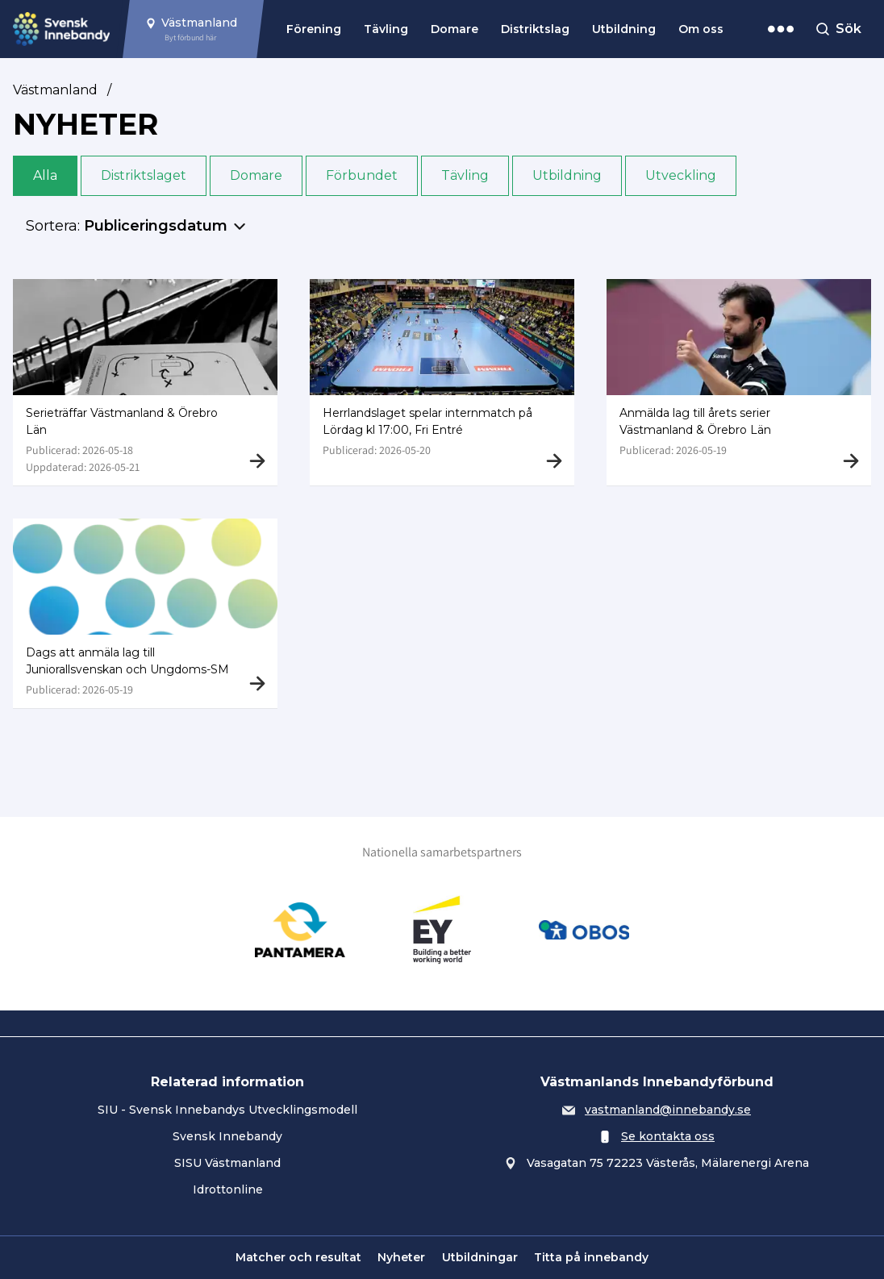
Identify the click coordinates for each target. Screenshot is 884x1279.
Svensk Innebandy (227, 1136)
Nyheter (401, 1257)
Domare (454, 29)
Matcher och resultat (298, 1257)
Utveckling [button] (680, 175)
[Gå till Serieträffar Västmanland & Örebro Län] (145, 382)
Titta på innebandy (591, 1257)
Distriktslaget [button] (143, 175)
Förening (313, 29)
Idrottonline (228, 1189)
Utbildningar (480, 1257)
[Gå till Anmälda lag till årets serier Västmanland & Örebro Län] (739, 382)
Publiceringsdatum (155, 226)
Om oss (700, 29)
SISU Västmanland (227, 1163)
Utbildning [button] (567, 175)
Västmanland (55, 90)
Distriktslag (535, 29)
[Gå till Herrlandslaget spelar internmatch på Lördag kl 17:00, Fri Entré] (442, 382)
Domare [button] (256, 175)
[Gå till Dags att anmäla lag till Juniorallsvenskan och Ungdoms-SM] (145, 615)
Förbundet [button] (362, 175)
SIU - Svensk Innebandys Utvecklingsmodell (227, 1109)
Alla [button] (45, 175)
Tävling (386, 29)
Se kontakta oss (668, 1136)
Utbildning (624, 29)
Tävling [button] (465, 175)
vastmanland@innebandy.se (668, 1109)
